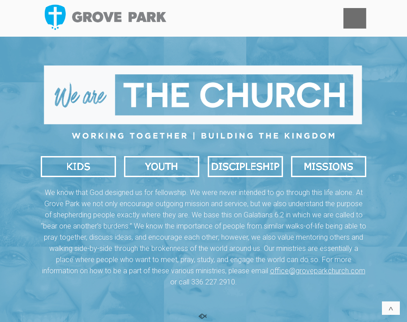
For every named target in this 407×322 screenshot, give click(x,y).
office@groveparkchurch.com (317, 271)
